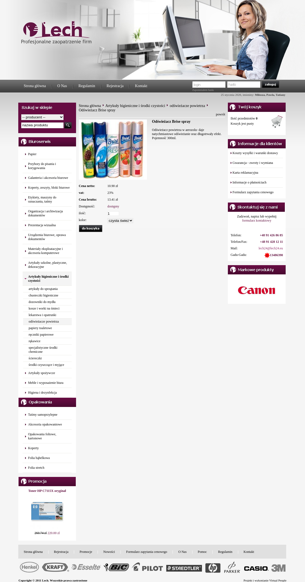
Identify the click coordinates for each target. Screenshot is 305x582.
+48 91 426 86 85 (271, 235)
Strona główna (35, 86)
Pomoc (202, 552)
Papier (32, 154)
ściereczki (35, 358)
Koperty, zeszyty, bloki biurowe (49, 187)
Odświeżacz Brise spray (97, 110)
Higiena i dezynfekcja (42, 392)
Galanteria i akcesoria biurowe (48, 178)
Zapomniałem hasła (203, 89)
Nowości (109, 552)
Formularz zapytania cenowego (253, 192)
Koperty (33, 448)
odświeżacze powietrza (44, 321)
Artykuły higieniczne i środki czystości (135, 106)
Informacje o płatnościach (249, 182)
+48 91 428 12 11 (271, 242)
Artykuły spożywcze (41, 373)
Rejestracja (115, 86)
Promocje (86, 552)
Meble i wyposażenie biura (46, 383)
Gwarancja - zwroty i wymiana (252, 163)
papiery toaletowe (40, 328)
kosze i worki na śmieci (44, 308)
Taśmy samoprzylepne (42, 414)
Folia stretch (36, 468)
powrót (220, 114)
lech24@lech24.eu (271, 248)
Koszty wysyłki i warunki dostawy (255, 153)
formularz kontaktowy (256, 220)
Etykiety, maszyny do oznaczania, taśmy (42, 199)
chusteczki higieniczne (43, 295)
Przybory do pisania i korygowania (42, 166)
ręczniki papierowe (41, 334)
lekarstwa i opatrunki (42, 315)
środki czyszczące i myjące (46, 365)
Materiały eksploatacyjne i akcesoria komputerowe (45, 251)
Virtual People (277, 580)
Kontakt (141, 86)
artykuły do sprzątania (43, 289)
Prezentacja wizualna (42, 225)
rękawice (34, 341)
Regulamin (86, 86)
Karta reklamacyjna (245, 172)
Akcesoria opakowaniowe (45, 424)
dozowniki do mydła (42, 302)
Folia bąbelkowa (39, 458)
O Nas (62, 86)
